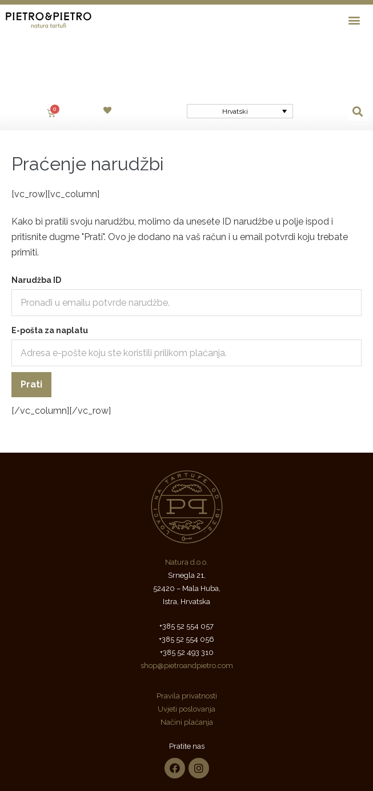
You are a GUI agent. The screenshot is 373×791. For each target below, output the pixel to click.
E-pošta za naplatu (49, 263)
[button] (354, 19)
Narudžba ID (36, 213)
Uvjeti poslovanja (186, 642)
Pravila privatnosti (187, 629)
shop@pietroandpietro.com (187, 598)
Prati (31, 317)
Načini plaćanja (187, 655)
